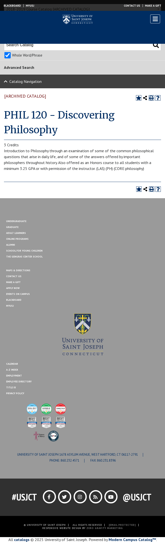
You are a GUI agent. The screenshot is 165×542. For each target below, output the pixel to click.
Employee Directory (19, 381)
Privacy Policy (15, 393)
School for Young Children (24, 250)
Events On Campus (18, 294)
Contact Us (132, 5)
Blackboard (12, 5)
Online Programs (17, 239)
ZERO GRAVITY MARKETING (104, 528)
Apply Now (13, 288)
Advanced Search (19, 67)
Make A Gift (13, 282)
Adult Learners (16, 233)
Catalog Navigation (25, 81)
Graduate (12, 227)
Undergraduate (16, 221)
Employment (14, 375)
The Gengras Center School (24, 256)
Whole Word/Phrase (27, 55)
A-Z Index (12, 369)
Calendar (12, 363)
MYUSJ (30, 5)
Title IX (11, 387)
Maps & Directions (18, 270)
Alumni (10, 244)
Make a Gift (153, 5)
